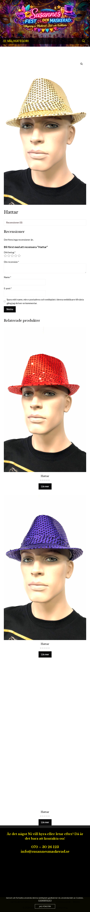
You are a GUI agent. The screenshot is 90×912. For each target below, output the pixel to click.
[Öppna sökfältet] (83, 41)
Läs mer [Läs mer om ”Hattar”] (45, 486)
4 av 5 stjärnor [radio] (15, 255)
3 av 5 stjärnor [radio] (12, 255)
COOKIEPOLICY (45, 900)
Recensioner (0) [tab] (14, 222)
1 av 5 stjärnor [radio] (5, 255)
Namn (7, 277)
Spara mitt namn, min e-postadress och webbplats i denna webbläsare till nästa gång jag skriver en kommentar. (45, 301)
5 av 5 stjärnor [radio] (19, 255)
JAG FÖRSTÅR (45, 906)
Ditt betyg (9, 252)
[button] (81, 64)
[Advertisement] (45, 875)
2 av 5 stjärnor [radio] (8, 255)
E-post (8, 288)
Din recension (11, 261)
